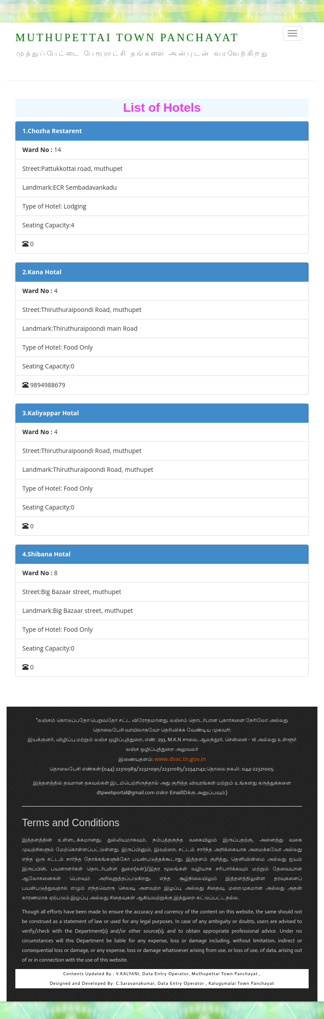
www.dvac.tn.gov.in (180, 759)
